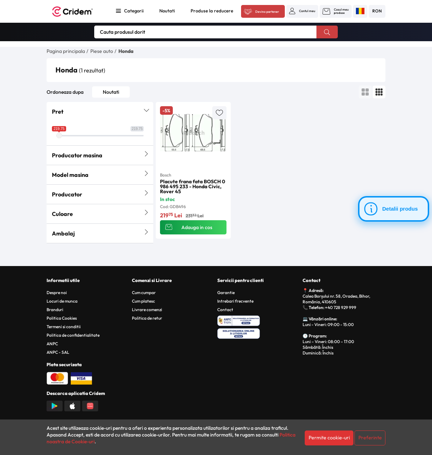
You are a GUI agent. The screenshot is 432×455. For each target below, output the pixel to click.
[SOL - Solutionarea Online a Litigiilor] (258, 332)
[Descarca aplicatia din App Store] (72, 405)
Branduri (55, 309)
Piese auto (101, 51)
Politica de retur (147, 318)
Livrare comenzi (147, 309)
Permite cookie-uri (329, 437)
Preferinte (370, 437)
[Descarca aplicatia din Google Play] (55, 405)
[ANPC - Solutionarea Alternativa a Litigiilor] (258, 319)
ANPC (52, 343)
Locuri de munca (62, 301)
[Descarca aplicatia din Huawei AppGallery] (90, 405)
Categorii (134, 10)
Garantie (226, 292)
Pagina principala (66, 51)
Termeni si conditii (64, 326)
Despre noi (57, 292)
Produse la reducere (212, 10)
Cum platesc (143, 301)
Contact (225, 309)
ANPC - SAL (58, 352)
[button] (302, 11)
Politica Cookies (62, 318)
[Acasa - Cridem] (77, 11)
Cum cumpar (144, 292)
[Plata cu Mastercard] (57, 377)
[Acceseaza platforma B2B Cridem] (263, 12)
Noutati (167, 10)
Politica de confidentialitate (73, 335)
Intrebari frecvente (235, 301)
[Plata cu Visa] (81, 377)
